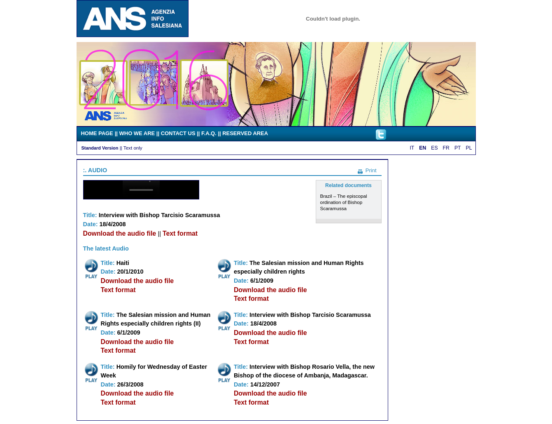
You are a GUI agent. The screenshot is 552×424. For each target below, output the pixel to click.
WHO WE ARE (137, 133)
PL (469, 148)
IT (412, 148)
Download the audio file (120, 233)
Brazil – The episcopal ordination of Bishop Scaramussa (343, 202)
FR (446, 148)
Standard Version (100, 147)
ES (434, 148)
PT (457, 148)
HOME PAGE (97, 133)
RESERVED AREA (245, 133)
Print (371, 170)
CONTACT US (178, 133)
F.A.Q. (209, 133)
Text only (132, 147)
